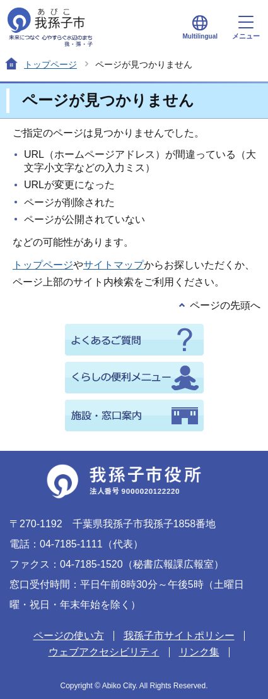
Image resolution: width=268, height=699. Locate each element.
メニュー (246, 28)
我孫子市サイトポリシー (179, 635)
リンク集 (199, 652)
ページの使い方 (68, 635)
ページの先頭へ (225, 305)
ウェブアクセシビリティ (104, 652)
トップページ (50, 64)
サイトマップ (113, 265)
